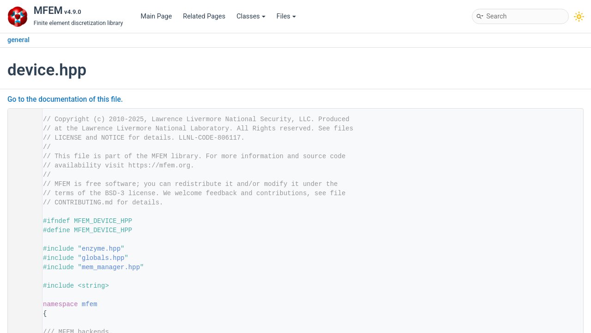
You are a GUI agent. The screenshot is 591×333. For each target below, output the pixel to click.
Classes (250, 16)
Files (286, 16)
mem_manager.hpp (111, 267)
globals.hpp (103, 258)
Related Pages (204, 16)
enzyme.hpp (101, 249)
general (18, 40)
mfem (89, 304)
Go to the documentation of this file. (65, 99)
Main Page (156, 16)
